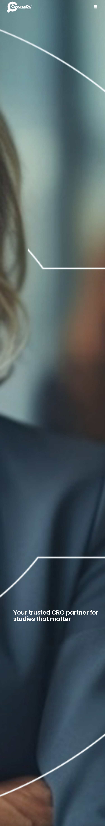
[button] (76, 7)
